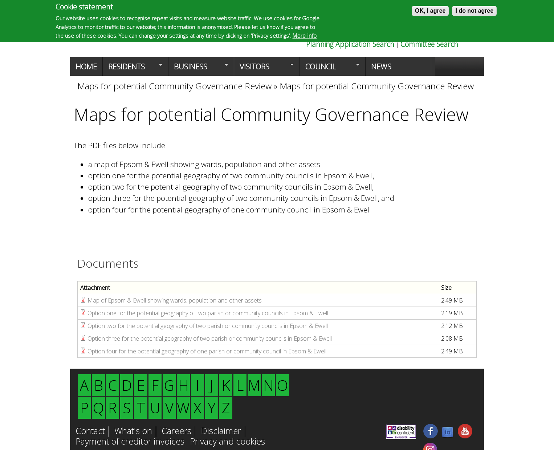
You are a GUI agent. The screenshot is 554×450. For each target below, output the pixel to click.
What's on (133, 431)
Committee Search (429, 44)
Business (198, 68)
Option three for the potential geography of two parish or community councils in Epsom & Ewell (209, 338)
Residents (132, 68)
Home (86, 66)
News (381, 66)
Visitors (264, 68)
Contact (90, 431)
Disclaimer (221, 431)
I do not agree (474, 11)
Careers (176, 431)
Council (329, 68)
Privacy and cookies (227, 442)
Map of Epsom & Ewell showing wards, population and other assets (175, 300)
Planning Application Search (350, 44)
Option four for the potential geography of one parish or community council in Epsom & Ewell (206, 351)
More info (305, 36)
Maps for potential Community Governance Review (175, 86)
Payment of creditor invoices (130, 442)
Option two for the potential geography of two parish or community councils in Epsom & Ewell (207, 326)
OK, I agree (430, 11)
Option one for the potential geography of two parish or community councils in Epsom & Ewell (207, 313)
